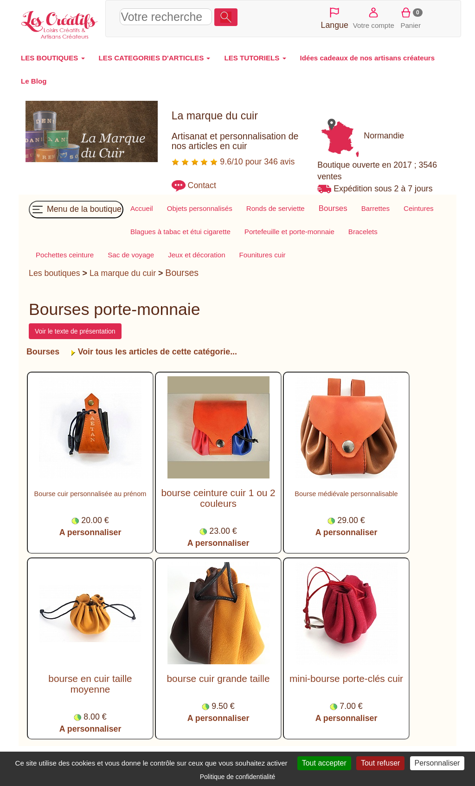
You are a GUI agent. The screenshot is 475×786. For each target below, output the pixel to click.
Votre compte (373, 17)
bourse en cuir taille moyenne (90, 683)
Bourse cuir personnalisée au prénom (90, 494)
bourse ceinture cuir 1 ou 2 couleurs (218, 498)
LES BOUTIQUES (53, 58)
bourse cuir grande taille (218, 678)
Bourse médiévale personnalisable (346, 494)
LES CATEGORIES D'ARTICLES (155, 58)
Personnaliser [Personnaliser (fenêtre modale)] (437, 763)
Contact (202, 185)
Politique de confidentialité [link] (238, 776)
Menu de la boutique (76, 209)
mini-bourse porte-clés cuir (346, 678)
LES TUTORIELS (255, 58)
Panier (411, 17)
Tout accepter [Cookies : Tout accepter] (324, 763)
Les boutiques (54, 273)
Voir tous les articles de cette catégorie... (156, 351)
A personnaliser (90, 532)
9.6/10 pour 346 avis (233, 161)
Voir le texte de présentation (75, 331)
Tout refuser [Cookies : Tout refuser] (380, 763)
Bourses (182, 273)
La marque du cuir (123, 273)
